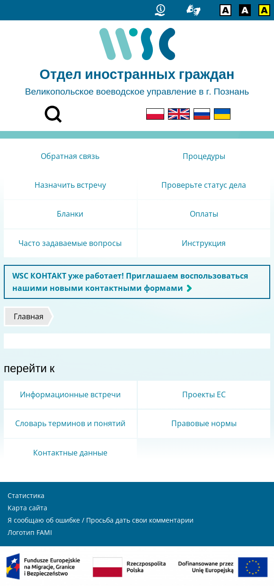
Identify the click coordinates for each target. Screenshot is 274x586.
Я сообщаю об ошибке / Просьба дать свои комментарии (101, 520)
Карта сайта (27, 507)
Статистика (26, 495)
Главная (29, 316)
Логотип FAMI (30, 532)
